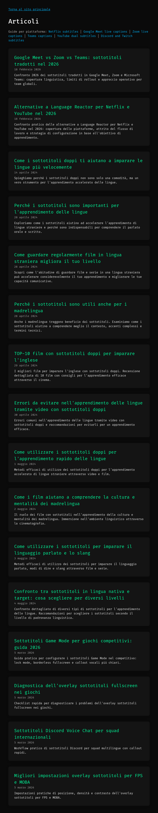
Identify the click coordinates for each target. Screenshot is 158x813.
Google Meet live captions (105, 32)
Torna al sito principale (29, 9)
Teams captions (40, 36)
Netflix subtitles (63, 32)
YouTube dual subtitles (76, 36)
